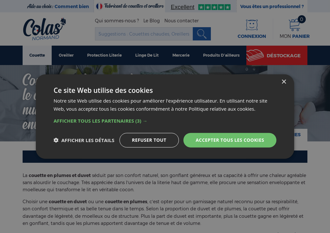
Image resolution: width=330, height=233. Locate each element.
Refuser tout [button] (149, 140)
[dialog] (165, 116)
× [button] (283, 82)
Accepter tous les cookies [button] (230, 140)
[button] (165, 121)
